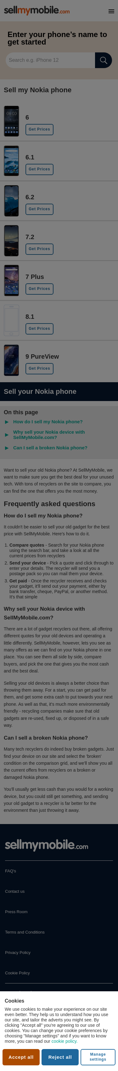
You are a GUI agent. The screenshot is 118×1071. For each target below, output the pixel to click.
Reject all (60, 1057)
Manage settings (98, 1057)
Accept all (21, 1057)
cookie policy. (65, 1041)
